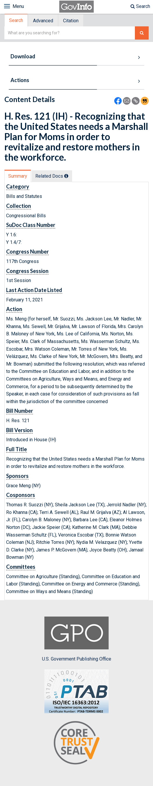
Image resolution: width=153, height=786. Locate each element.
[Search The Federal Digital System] (142, 33)
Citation (71, 20)
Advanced (43, 20)
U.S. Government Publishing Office (76, 639)
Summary (17, 176)
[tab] (16, 20)
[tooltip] (66, 176)
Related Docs (51, 176)
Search (140, 6)
